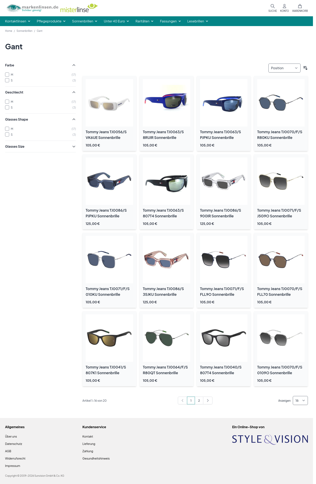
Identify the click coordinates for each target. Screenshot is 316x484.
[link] (182, 400)
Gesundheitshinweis (96, 458)
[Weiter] (207, 400)
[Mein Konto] (284, 8)
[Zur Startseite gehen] (52, 8)
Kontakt (87, 436)
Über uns (11, 436)
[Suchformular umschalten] (272, 8)
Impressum (12, 466)
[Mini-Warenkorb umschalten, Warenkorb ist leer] (300, 8)
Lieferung (88, 444)
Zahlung (87, 451)
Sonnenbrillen (24, 30)
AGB (8, 451)
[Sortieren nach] (284, 68)
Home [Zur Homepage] (8, 30)
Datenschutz (13, 444)
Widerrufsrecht (15, 458)
